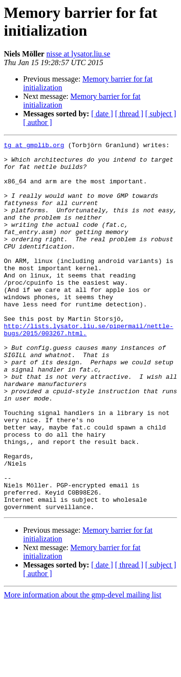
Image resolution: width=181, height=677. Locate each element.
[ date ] (102, 114)
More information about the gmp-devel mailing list (82, 668)
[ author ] (37, 122)
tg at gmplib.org (34, 146)
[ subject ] (160, 114)
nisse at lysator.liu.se (78, 54)
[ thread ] (129, 114)
